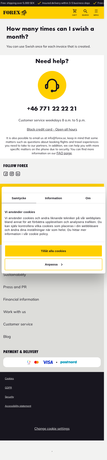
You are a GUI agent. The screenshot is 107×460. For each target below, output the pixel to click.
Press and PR (14, 287)
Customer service (18, 324)
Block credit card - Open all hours (52, 129)
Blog (7, 336)
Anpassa (53, 264)
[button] (74, 12)
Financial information (21, 299)
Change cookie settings (52, 428)
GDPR (8, 387)
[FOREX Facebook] (5, 174)
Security (9, 396)
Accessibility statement (18, 405)
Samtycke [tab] (19, 198)
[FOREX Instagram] (12, 174)
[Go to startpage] (15, 12)
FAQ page (64, 153)
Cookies (9, 378)
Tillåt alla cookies (53, 251)
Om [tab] (88, 198)
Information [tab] (53, 198)
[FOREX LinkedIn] (17, 174)
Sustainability (14, 274)
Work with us (14, 311)
